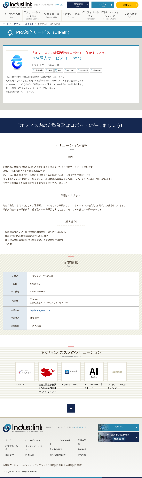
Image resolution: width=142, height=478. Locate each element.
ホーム (8, 440)
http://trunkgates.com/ (40, 310)
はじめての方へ (32, 440)
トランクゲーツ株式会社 (45, 64)
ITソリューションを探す (60, 442)
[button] (11, 378)
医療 (50, 70)
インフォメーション (33, 447)
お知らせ (82, 449)
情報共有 (97, 70)
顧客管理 (84, 70)
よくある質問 (56, 449)
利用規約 (29, 455)
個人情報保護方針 (58, 455)
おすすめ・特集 (11, 447)
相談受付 (9, 455)
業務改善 (39, 70)
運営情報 (82, 455)
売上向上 (71, 70)
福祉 (60, 70)
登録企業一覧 (83, 442)
